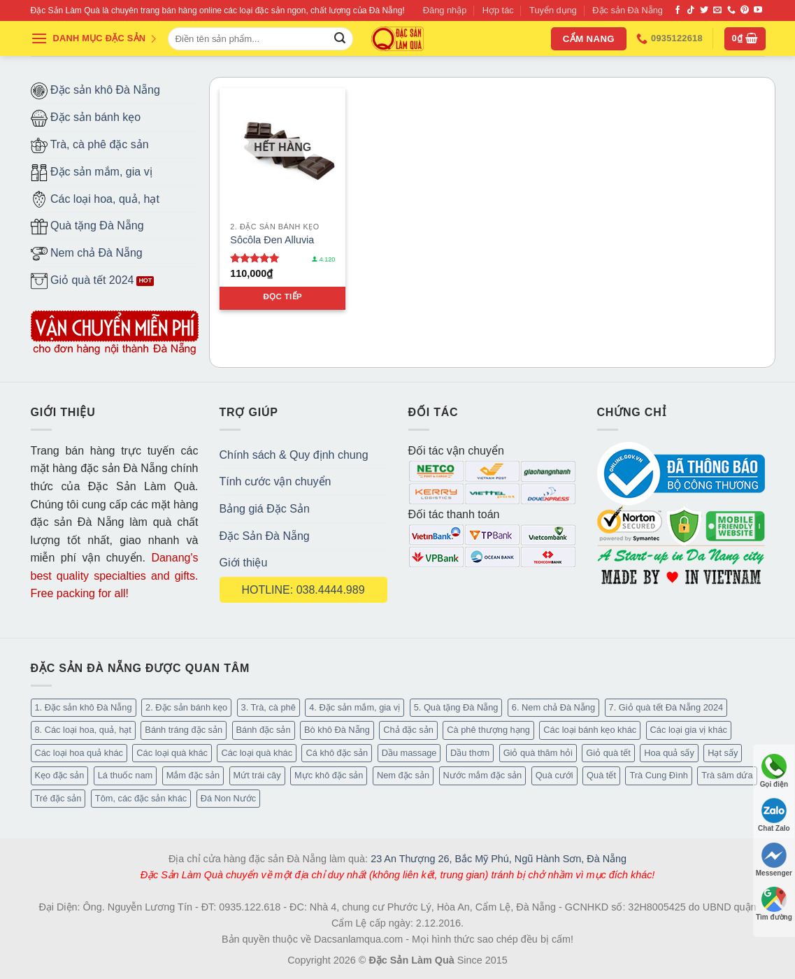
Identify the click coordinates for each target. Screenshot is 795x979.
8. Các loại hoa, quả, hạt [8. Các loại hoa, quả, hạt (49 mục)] (83, 729)
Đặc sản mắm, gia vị (91, 172)
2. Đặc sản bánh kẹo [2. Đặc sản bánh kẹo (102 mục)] (186, 707)
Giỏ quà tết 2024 (82, 281)
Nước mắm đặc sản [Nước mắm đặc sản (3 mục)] (482, 775)
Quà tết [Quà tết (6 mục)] (601, 775)
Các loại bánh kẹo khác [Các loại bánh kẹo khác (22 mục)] (589, 729)
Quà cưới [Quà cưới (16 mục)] (554, 775)
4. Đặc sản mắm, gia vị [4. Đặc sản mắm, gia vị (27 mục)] (354, 707)
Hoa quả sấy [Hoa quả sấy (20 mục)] (669, 753)
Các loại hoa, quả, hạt (95, 199)
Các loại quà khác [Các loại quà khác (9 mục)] (256, 753)
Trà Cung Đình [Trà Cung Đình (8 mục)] (658, 775)
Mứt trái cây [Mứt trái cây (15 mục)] (257, 775)
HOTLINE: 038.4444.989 (302, 590)
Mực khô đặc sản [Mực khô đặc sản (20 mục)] (328, 775)
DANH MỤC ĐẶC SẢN (94, 38)
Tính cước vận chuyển (275, 481)
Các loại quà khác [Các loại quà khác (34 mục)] (172, 753)
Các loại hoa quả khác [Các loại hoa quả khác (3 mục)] (79, 753)
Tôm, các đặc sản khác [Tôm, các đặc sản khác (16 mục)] (141, 798)
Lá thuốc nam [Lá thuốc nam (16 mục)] (125, 775)
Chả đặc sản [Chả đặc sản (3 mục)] (408, 729)
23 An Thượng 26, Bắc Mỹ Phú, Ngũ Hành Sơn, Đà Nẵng (498, 858)
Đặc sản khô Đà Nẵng (95, 91)
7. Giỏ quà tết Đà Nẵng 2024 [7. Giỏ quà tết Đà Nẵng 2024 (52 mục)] (666, 707)
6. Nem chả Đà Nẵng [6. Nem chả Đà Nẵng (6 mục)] (553, 707)
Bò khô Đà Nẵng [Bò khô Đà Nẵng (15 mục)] (337, 729)
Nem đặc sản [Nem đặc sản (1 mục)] (403, 775)
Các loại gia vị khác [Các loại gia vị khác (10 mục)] (688, 729)
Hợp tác (498, 10)
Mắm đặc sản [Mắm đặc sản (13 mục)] (193, 775)
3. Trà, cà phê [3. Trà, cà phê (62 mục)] (268, 707)
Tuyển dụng (553, 10)
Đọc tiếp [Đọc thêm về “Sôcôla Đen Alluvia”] (282, 296)
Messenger (774, 860)
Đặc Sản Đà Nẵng (265, 536)
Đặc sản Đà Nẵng (627, 10)
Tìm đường (774, 904)
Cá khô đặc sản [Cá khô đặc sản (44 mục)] (337, 753)
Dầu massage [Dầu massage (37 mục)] (409, 753)
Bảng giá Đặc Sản (265, 509)
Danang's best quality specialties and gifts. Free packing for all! (115, 575)
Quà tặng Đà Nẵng (87, 226)
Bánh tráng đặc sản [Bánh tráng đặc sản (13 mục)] (183, 729)
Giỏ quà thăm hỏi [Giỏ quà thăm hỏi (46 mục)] (538, 753)
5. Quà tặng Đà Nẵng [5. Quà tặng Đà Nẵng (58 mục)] (456, 707)
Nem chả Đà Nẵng (87, 253)
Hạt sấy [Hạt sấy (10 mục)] (723, 753)
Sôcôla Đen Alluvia (272, 239)
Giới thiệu (244, 563)
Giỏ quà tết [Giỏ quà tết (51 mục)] (608, 753)
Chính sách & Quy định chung (294, 455)
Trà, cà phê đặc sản (90, 145)
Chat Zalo (774, 815)
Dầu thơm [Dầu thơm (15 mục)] (469, 753)
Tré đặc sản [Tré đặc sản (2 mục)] (58, 798)
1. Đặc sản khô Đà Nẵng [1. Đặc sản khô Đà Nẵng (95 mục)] (83, 707)
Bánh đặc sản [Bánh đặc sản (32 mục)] (263, 729)
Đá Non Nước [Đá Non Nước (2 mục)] (229, 798)
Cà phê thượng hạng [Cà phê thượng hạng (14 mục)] (488, 729)
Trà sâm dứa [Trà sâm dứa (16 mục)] (726, 775)
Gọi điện (774, 771)
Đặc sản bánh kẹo (86, 118)
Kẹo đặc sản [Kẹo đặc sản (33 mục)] (60, 775)
